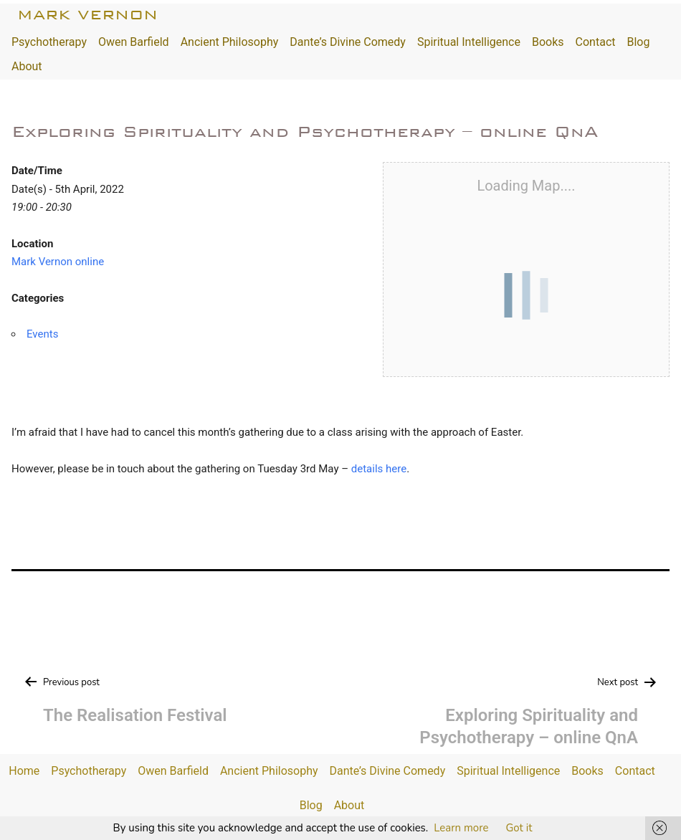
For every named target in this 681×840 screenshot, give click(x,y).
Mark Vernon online (57, 261)
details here (378, 468)
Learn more (461, 828)
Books (548, 42)
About (26, 66)
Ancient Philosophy (230, 42)
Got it (518, 828)
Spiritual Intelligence (468, 42)
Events (42, 334)
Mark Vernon (87, 15)
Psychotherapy (49, 42)
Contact (596, 42)
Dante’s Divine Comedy (348, 42)
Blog (638, 42)
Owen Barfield (133, 42)
